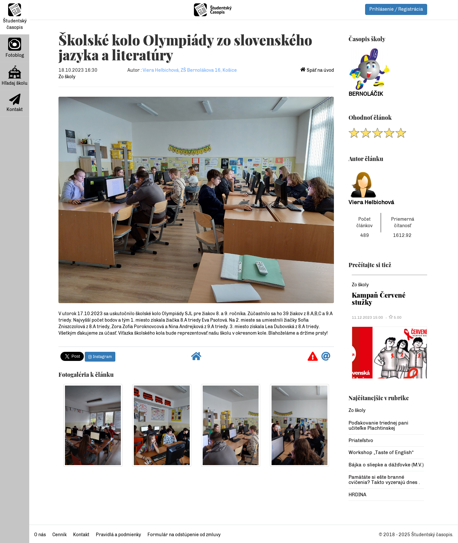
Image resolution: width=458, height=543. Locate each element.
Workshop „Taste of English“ (381, 452)
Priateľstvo (361, 440)
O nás (40, 534)
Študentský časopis (15, 16)
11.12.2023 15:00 (367, 317)
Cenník (59, 534)
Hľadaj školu (15, 76)
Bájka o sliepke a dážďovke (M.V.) (386, 465)
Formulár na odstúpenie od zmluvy (184, 534)
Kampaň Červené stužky (378, 298)
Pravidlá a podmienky (118, 534)
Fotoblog (15, 48)
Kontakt (14, 102)
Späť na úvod (317, 70)
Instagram (100, 356)
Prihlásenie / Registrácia (396, 9)
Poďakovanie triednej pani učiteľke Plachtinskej (378, 425)
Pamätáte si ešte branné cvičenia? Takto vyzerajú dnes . (384, 480)
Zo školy (66, 77)
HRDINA (357, 495)
